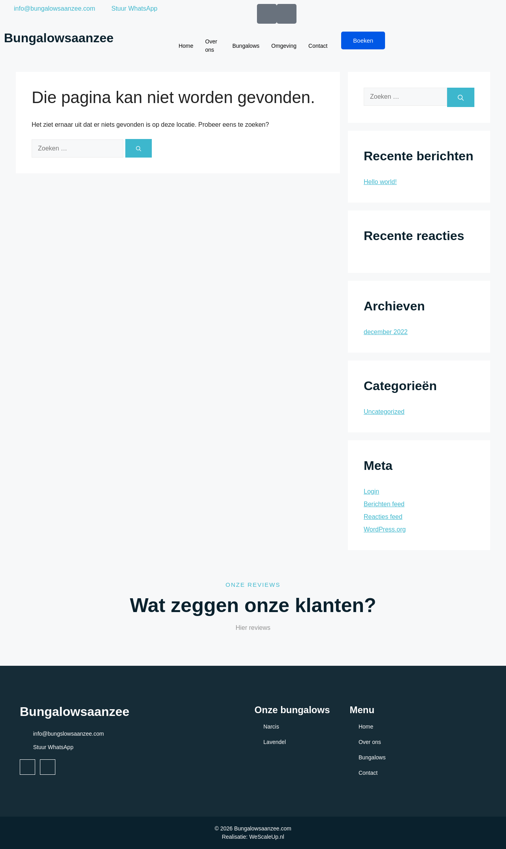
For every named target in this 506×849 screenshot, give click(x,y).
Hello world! (380, 181)
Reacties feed (383, 516)
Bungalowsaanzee (58, 38)
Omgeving (283, 46)
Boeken (363, 40)
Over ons (211, 45)
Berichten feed (384, 504)
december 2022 (386, 332)
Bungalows (246, 46)
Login (371, 491)
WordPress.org (385, 529)
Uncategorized (384, 411)
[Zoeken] (138, 148)
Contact (317, 46)
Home (186, 46)
